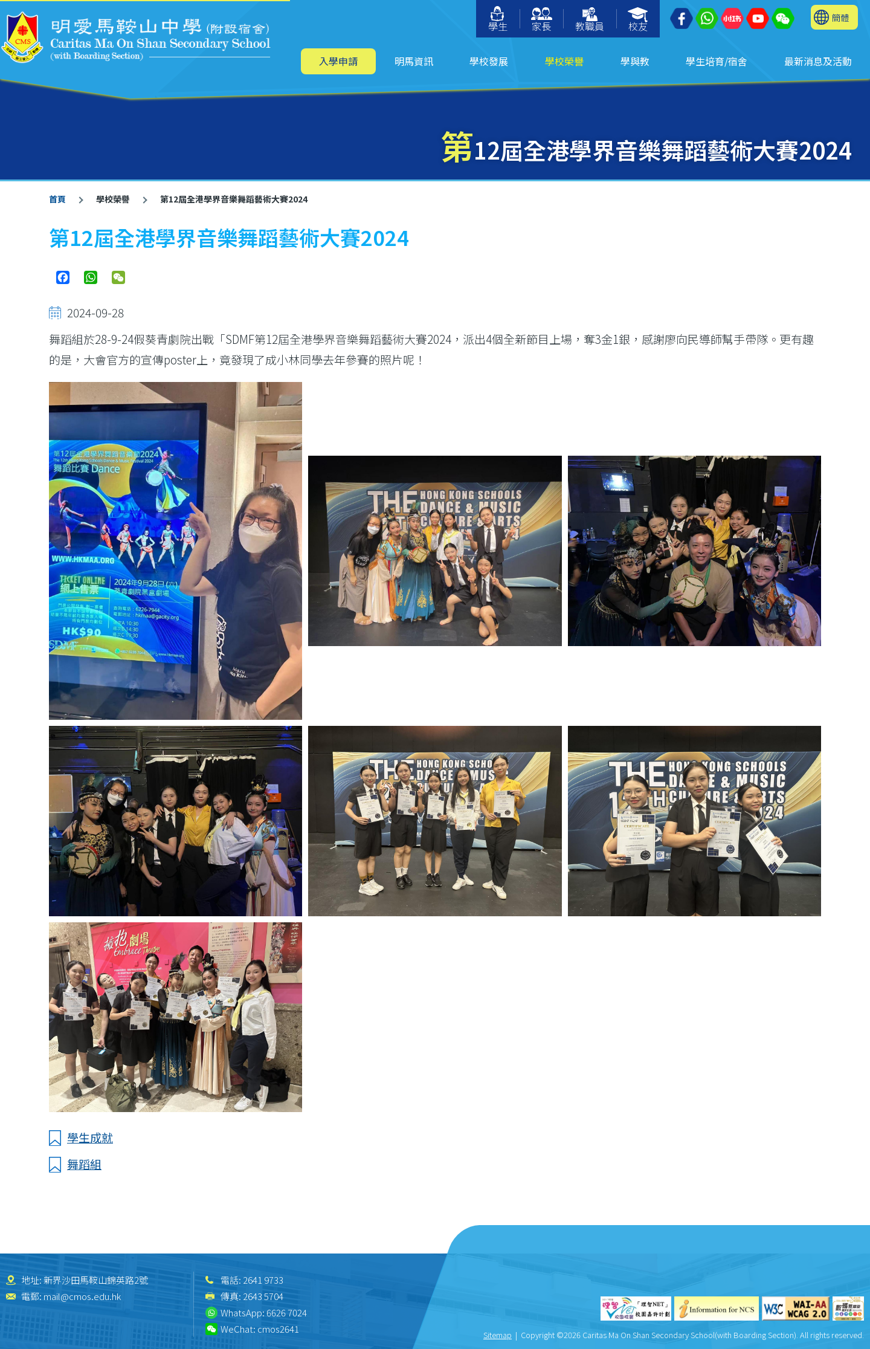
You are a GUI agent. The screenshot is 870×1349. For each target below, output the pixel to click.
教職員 (589, 20)
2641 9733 (263, 1279)
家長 (541, 20)
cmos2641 (278, 1328)
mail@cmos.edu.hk (82, 1296)
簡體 (840, 17)
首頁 (57, 199)
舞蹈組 (84, 1164)
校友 (638, 20)
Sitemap (497, 1335)
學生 (497, 19)
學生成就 (90, 1137)
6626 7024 (286, 1312)
